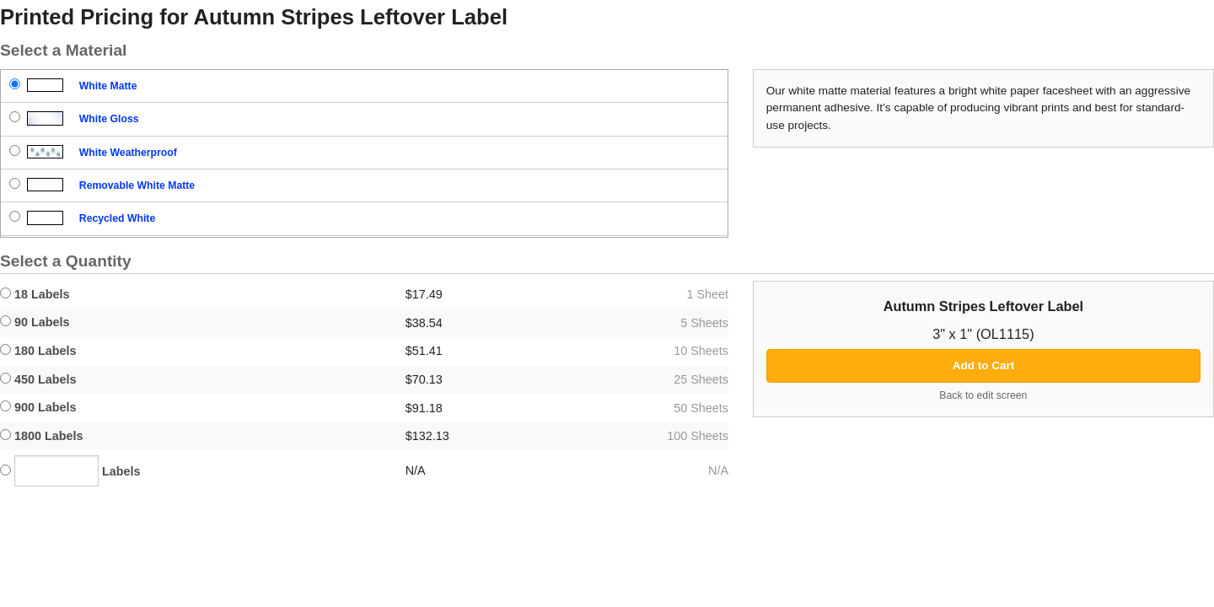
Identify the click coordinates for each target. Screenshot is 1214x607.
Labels (70, 470)
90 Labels (35, 322)
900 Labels (38, 407)
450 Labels (38, 379)
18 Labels (35, 294)
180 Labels (38, 350)
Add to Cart (984, 365)
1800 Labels (41, 436)
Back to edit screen (983, 395)
